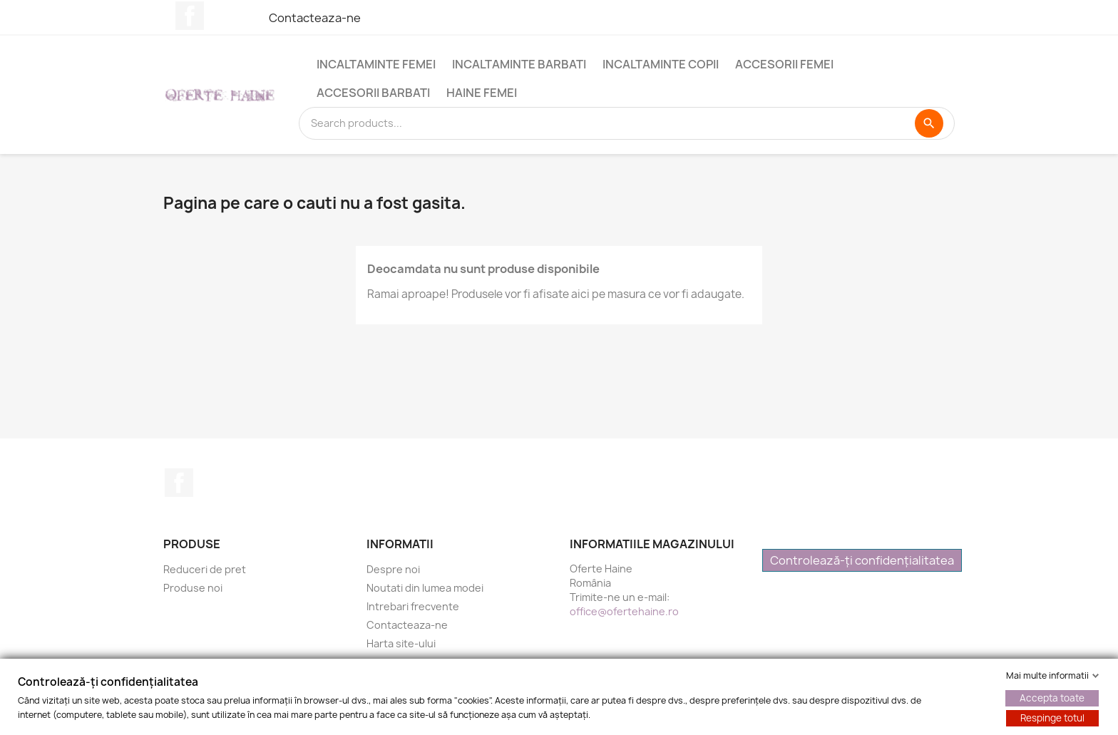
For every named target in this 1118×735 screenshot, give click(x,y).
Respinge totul (1052, 717)
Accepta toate (1052, 698)
